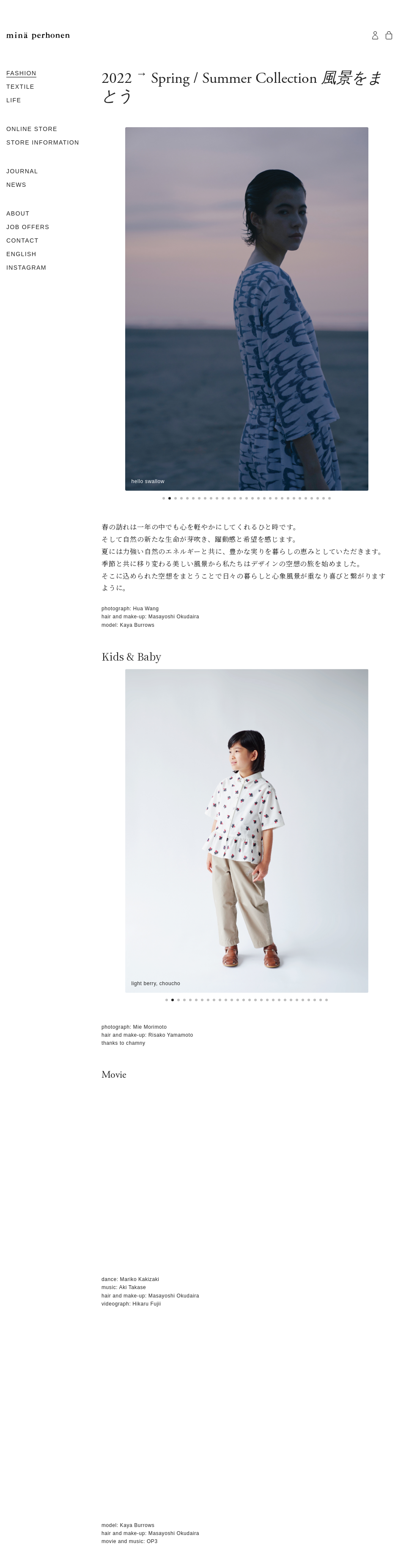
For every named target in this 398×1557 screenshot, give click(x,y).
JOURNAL (22, 171)
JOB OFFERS (27, 227)
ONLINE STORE (32, 129)
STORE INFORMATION (43, 142)
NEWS (16, 184)
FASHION (21, 73)
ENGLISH (21, 254)
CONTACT (22, 240)
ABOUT (18, 213)
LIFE (13, 100)
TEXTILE (20, 86)
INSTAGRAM (26, 267)
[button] (163, 498)
